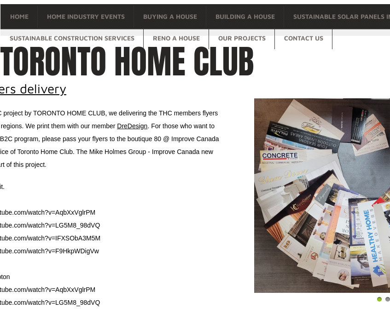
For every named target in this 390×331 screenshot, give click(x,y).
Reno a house (176, 38)
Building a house (245, 16)
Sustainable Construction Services (72, 38)
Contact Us (303, 38)
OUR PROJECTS (242, 38)
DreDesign (132, 126)
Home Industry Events (86, 16)
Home (19, 16)
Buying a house (170, 16)
